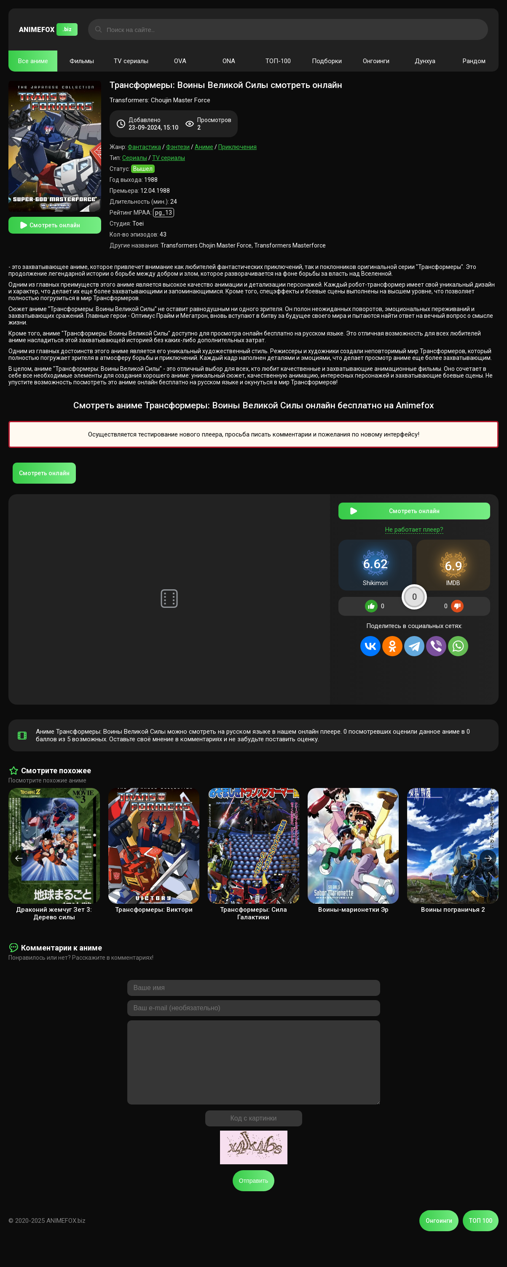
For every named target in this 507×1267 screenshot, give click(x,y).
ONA (229, 61)
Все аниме (33, 61)
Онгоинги (376, 61)
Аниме (204, 147)
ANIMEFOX (48, 29)
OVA (180, 61)
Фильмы (82, 61)
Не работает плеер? (414, 529)
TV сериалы (131, 61)
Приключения (237, 147)
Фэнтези (178, 147)
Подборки (327, 61)
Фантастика (144, 147)
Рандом (474, 61)
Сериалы (134, 157)
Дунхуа (425, 61)
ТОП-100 (278, 61)
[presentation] (19, 858)
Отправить (253, 1197)
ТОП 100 (480, 1237)
